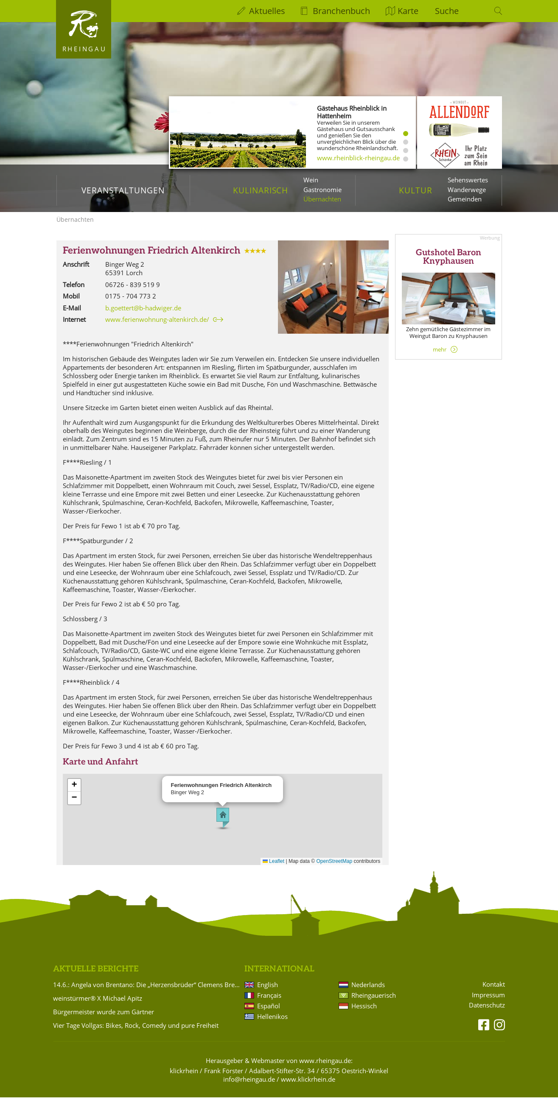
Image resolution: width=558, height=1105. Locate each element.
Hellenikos (272, 1024)
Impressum (488, 1003)
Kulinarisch (260, 190)
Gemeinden (465, 199)
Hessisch (364, 1013)
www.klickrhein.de (308, 1087)
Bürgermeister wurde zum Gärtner (103, 1019)
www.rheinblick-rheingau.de (358, 157)
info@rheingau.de (249, 1087)
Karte (408, 11)
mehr (439, 357)
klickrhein (184, 1078)
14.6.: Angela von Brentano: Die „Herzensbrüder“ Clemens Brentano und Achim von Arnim (147, 992)
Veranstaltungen (122, 190)
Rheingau (84, 49)
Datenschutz (487, 1013)
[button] (222, 825)
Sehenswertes (468, 180)
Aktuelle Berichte (95, 977)
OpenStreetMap (335, 869)
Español (268, 1013)
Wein (310, 180)
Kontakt (493, 992)
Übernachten (322, 199)
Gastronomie (322, 189)
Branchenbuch (341, 11)
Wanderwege (467, 189)
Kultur (415, 190)
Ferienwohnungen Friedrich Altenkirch (151, 258)
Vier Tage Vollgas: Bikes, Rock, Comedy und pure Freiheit (136, 1033)
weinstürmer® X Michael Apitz (97, 1006)
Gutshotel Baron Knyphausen (448, 264)
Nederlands (368, 992)
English (267, 992)
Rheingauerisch (373, 1003)
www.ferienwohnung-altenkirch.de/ (157, 327)
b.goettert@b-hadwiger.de (143, 315)
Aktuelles (267, 11)
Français (269, 1003)
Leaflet (273, 869)
